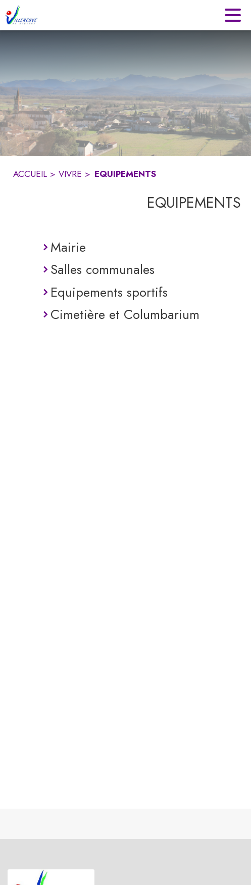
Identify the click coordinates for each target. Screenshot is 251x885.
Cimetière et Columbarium (125, 314)
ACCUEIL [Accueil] (30, 174)
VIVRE (70, 174)
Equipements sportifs (109, 292)
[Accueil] (21, 15)
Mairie (68, 247)
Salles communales (103, 269)
